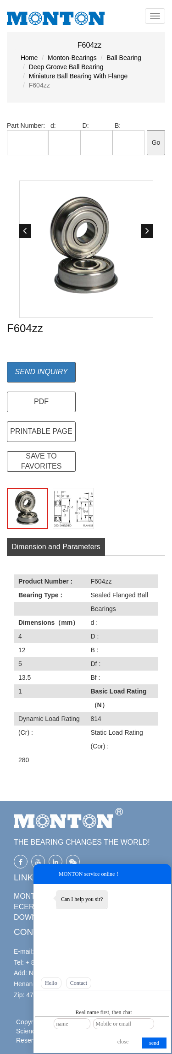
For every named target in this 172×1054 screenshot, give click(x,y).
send (154, 1043)
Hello (51, 983)
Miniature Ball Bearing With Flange (78, 76)
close (123, 1041)
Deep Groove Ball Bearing (66, 67)
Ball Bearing (123, 57)
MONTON (30, 896)
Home (29, 57)
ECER (24, 907)
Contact (78, 983)
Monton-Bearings (72, 57)
